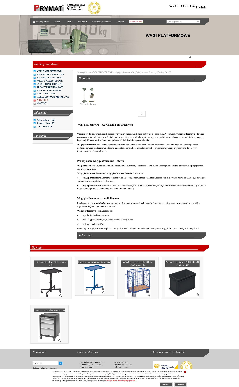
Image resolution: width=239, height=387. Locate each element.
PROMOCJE (42, 100)
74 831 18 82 (123, 367)
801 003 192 (127, 365)
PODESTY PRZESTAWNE (49, 90)
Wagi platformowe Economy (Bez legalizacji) (151, 72)
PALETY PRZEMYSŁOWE (50, 81)
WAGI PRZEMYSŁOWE (102, 72)
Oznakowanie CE (45, 126)
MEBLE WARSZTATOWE (49, 71)
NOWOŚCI (41, 103)
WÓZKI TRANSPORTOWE (50, 84)
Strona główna (83, 72)
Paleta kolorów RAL (46, 120)
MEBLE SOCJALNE (46, 94)
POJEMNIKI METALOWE (49, 78)
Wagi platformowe (122, 72)
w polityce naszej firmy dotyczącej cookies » (121, 381)
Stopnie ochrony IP (45, 123)
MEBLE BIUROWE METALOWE (53, 97)
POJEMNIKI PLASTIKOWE (50, 74)
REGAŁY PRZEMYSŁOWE (50, 87)
